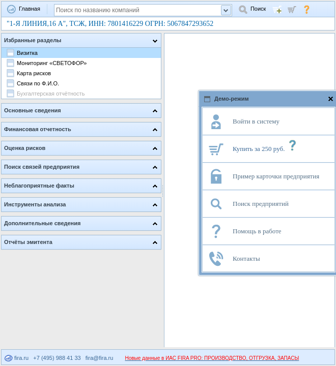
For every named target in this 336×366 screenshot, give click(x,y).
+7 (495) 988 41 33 (56, 358)
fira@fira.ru (100, 358)
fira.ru (17, 358)
